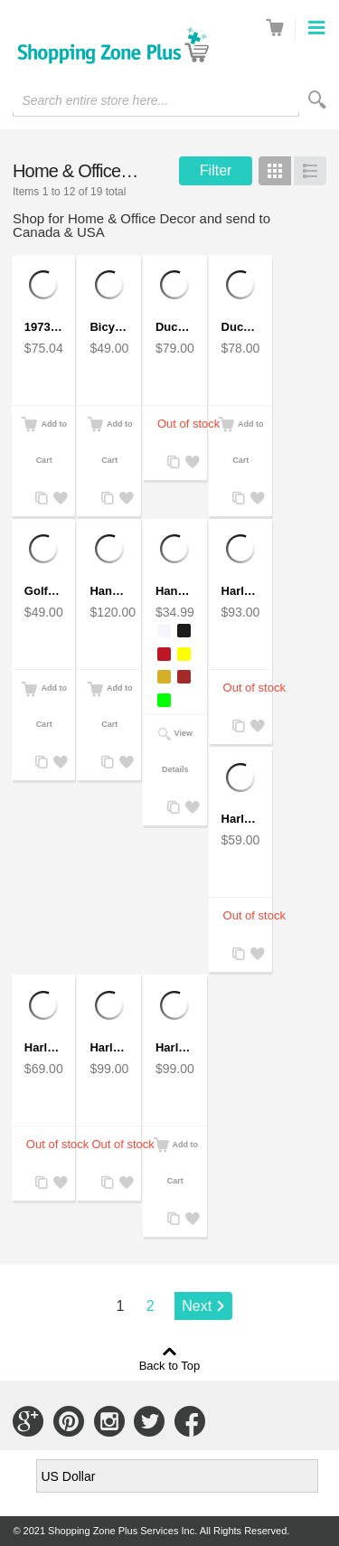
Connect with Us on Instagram (109, 1421)
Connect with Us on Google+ (28, 1421)
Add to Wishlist (58, 498)
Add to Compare (40, 498)
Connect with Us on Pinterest (68, 1421)
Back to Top (170, 1365)
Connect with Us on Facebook (189, 1421)
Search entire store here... (95, 100)
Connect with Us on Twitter (149, 1421)
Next (197, 1306)
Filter (216, 170)
